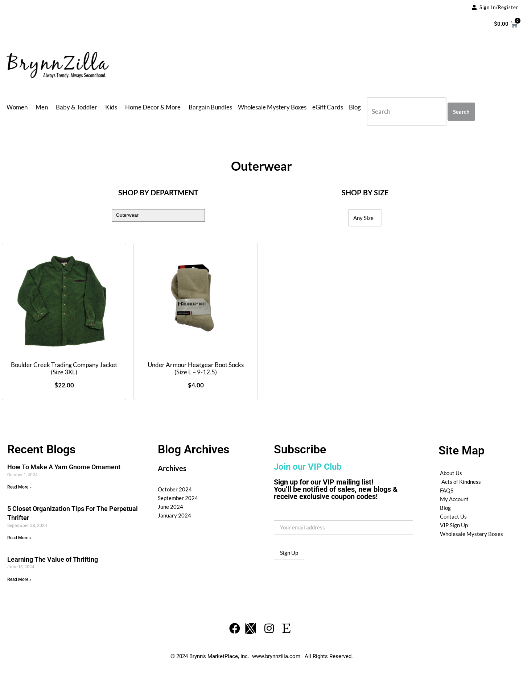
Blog (355, 107)
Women (17, 107)
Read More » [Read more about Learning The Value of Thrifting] (19, 579)
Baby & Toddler (76, 107)
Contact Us (453, 516)
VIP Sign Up (454, 525)
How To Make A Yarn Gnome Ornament (63, 467)
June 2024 (170, 506)
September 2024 (178, 498)
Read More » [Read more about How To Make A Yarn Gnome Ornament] (19, 487)
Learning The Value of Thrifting (52, 559)
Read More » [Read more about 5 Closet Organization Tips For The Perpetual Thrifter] (19, 537)
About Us (451, 473)
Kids (111, 107)
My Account (454, 499)
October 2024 (175, 489)
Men (42, 107)
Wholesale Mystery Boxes (272, 107)
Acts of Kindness (461, 481)
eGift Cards (327, 107)
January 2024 (174, 515)
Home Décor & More (153, 107)
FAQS (446, 490)
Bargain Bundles (210, 107)
